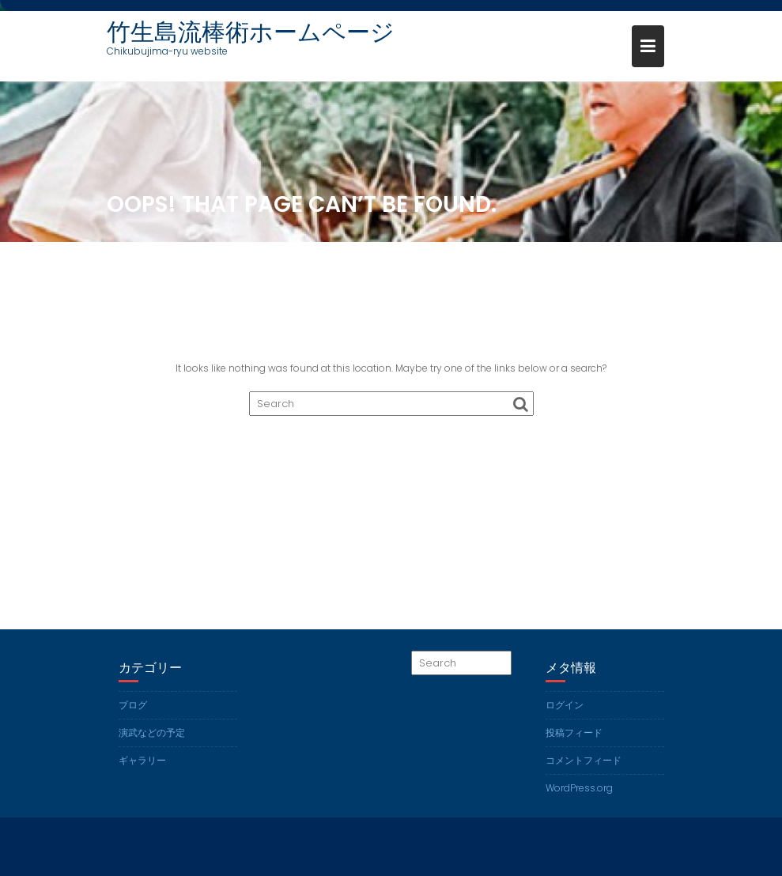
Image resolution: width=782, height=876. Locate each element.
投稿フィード (574, 732)
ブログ (133, 705)
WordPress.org (579, 788)
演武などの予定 (152, 732)
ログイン (565, 705)
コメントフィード (583, 760)
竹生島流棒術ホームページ (251, 32)
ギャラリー (142, 760)
